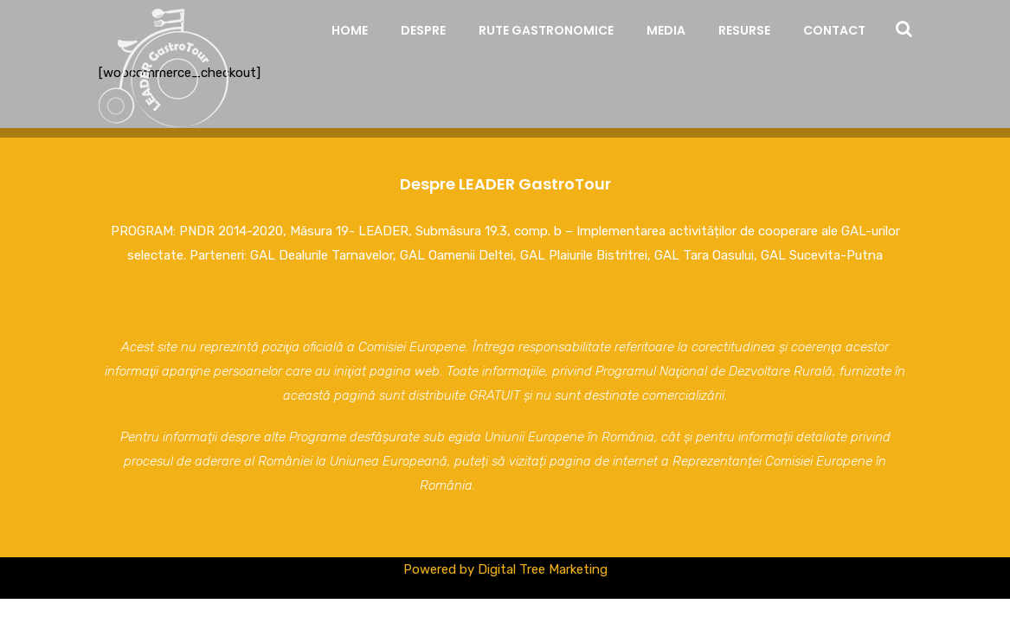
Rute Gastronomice (546, 30)
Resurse (744, 30)
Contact (834, 30)
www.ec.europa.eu (534, 485)
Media (666, 30)
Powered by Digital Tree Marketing (505, 569)
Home (349, 30)
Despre (423, 30)
